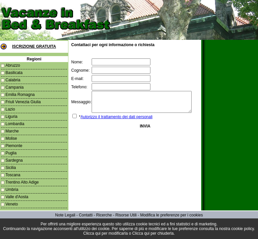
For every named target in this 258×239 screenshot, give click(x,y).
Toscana (13, 175)
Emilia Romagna (20, 94)
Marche (12, 131)
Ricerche (104, 215)
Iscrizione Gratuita (33, 46)
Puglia (11, 153)
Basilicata (14, 72)
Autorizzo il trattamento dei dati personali (114, 121)
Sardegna (14, 160)
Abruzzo (13, 65)
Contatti (85, 215)
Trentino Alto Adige (22, 182)
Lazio (10, 109)
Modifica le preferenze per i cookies (171, 215)
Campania (15, 87)
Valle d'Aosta (17, 197)
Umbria (12, 189)
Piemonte (14, 145)
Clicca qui (92, 233)
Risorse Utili (126, 215)
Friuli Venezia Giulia (23, 102)
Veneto (12, 204)
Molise (11, 138)
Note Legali (65, 215)
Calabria (13, 80)
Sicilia (11, 167)
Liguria (12, 116)
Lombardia (15, 123)
